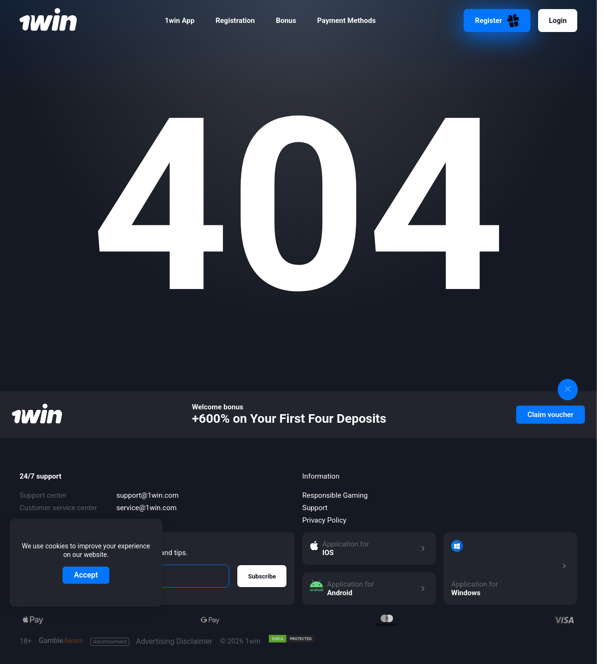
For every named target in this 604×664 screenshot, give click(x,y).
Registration (234, 20)
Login (558, 20)
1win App (179, 20)
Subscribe (262, 576)
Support (315, 507)
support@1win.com (148, 495)
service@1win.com (147, 507)
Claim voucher (550, 414)
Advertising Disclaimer (151, 642)
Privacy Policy (324, 520)
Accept (86, 574)
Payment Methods (346, 20)
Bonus (286, 20)
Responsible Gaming (335, 495)
